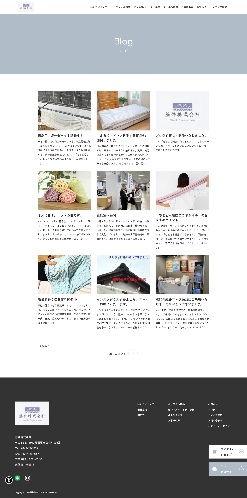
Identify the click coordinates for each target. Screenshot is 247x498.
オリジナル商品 (121, 7)
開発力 (141, 415)
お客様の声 (187, 7)
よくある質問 (170, 7)
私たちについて (145, 404)
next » (45, 345)
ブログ (211, 409)
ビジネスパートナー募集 (147, 7)
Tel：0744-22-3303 (26, 448)
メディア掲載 (220, 7)
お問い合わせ (215, 420)
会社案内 (142, 409)
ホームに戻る (117, 354)
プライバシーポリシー (220, 425)
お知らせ (213, 404)
